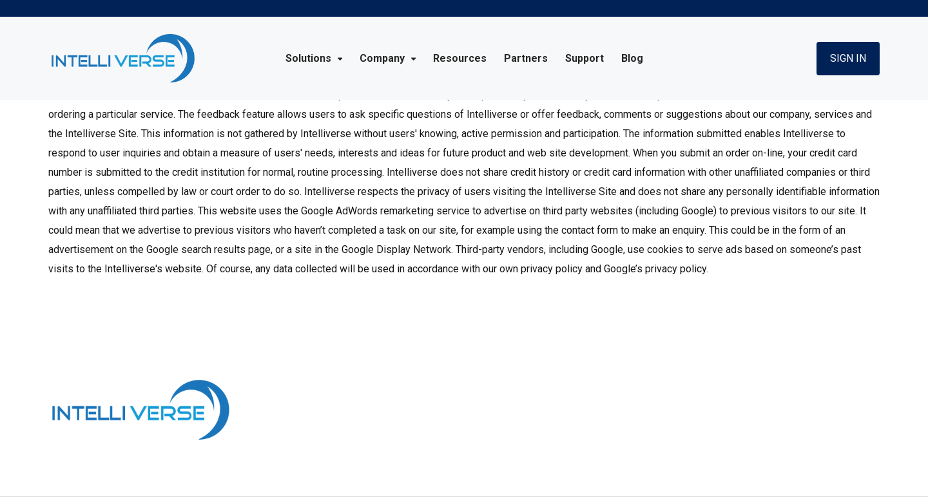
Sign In (848, 58)
